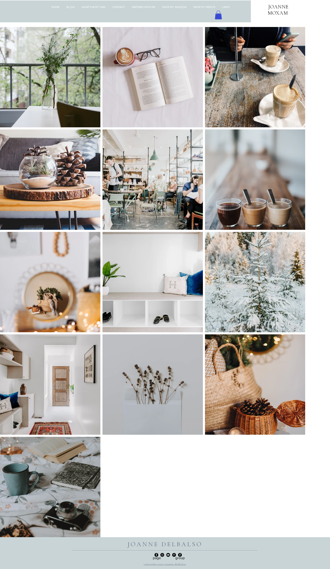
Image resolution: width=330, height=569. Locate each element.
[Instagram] (162, 555)
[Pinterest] (174, 555)
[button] (218, 15)
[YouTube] (168, 555)
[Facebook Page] (156, 555)
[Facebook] (180, 555)
